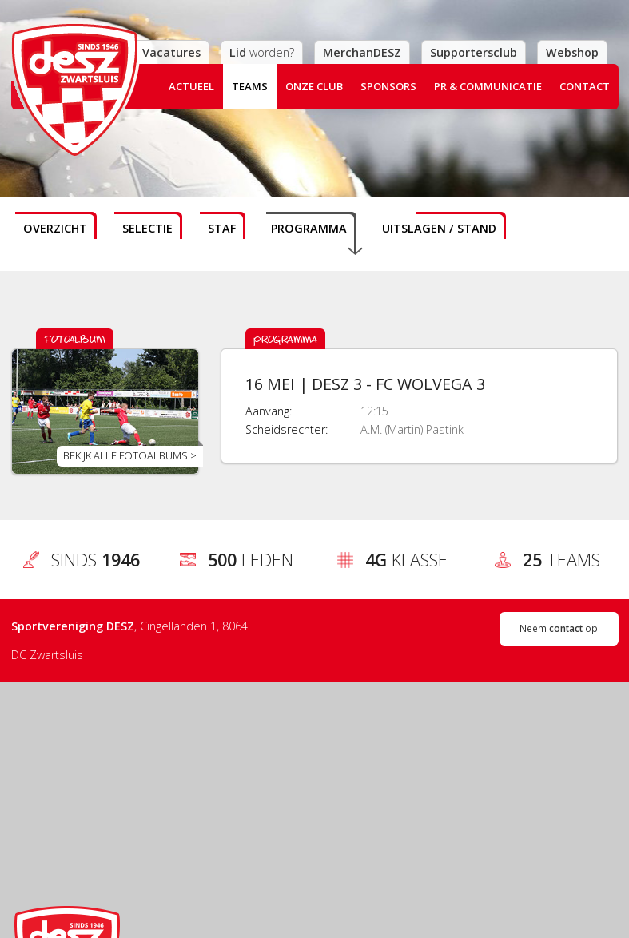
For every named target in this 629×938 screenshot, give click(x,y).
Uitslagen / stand (439, 228)
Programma (309, 228)
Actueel (191, 86)
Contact (584, 86)
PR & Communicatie (488, 86)
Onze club (314, 86)
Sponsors (388, 86)
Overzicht (55, 228)
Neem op (559, 628)
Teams (250, 86)
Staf (222, 228)
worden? (261, 52)
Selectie (147, 228)
